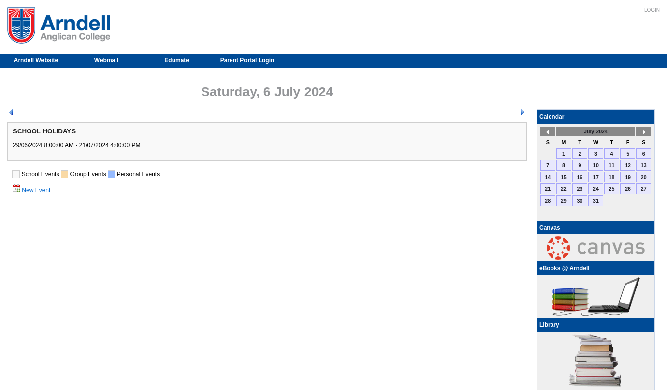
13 (644, 165)
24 (596, 189)
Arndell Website (36, 60)
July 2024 (596, 131)
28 (548, 201)
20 (644, 177)
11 (612, 165)
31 (596, 201)
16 (579, 177)
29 (564, 201)
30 (579, 201)
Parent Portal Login (247, 60)
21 (548, 189)
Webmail (106, 60)
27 (644, 189)
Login (652, 10)
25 (612, 189)
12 (628, 165)
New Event (36, 190)
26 (628, 189)
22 (564, 189)
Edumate (176, 60)
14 (548, 177)
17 (596, 177)
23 (579, 189)
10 (596, 165)
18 (612, 177)
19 (628, 177)
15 (564, 177)
